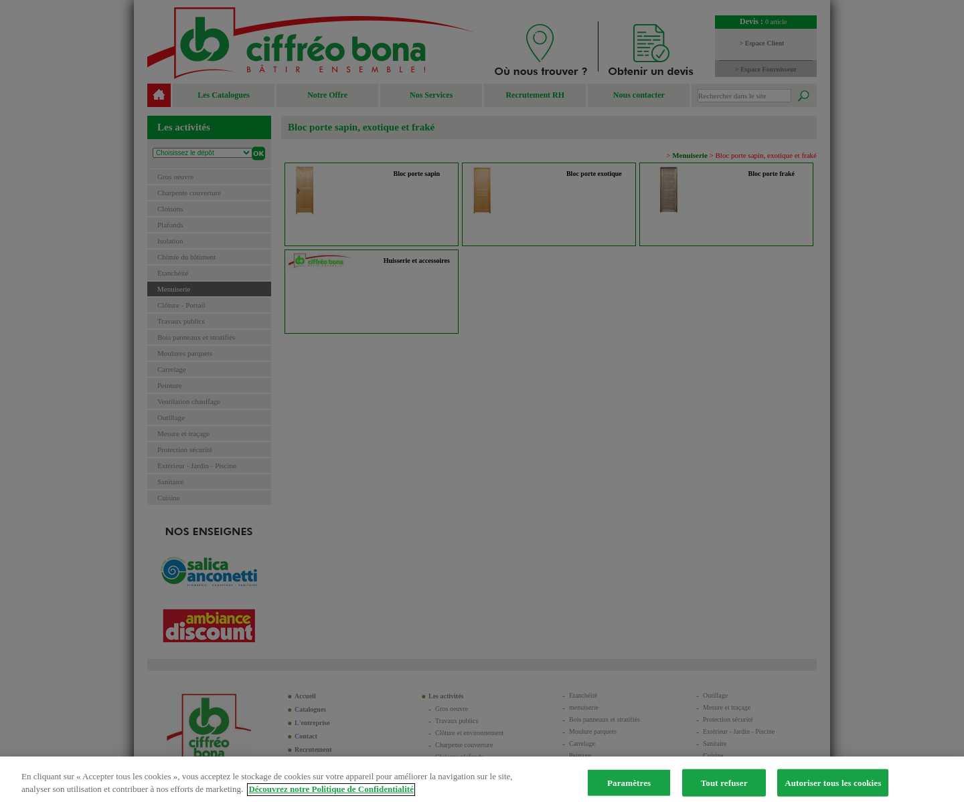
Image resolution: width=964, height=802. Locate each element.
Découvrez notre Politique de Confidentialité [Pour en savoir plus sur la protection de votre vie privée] (331, 796)
